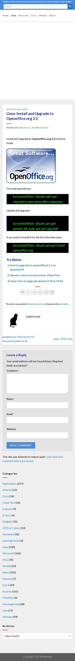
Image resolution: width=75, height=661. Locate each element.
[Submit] (70, 6)
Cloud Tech (8, 502)
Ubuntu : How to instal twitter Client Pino (35, 275)
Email (10, 414)
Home (5, 15)
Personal (7, 578)
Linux (13, 15)
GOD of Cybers (11, 527)
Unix (5, 610)
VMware (43, 15)
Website (11, 429)
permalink (64, 304)
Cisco (33, 15)
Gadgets (7, 521)
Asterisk (7, 489)
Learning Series (10, 540)
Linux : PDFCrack (63, 338)
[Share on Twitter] (34, 292)
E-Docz (6, 515)
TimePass (8, 597)
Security (7, 591)
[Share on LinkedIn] (52, 292)
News (5, 572)
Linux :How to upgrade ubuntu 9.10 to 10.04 (36, 280)
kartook (44, 128)
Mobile (6, 565)
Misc (5, 559)
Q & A (5, 585)
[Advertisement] (37, 60)
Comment (13, 370)
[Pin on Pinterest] (46, 292)
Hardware (8, 534)
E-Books (7, 508)
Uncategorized (10, 604)
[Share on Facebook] (28, 292)
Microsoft (23, 15)
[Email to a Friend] (40, 292)
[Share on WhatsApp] (22, 292)
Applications (13, 109)
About (52, 15)
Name (10, 399)
